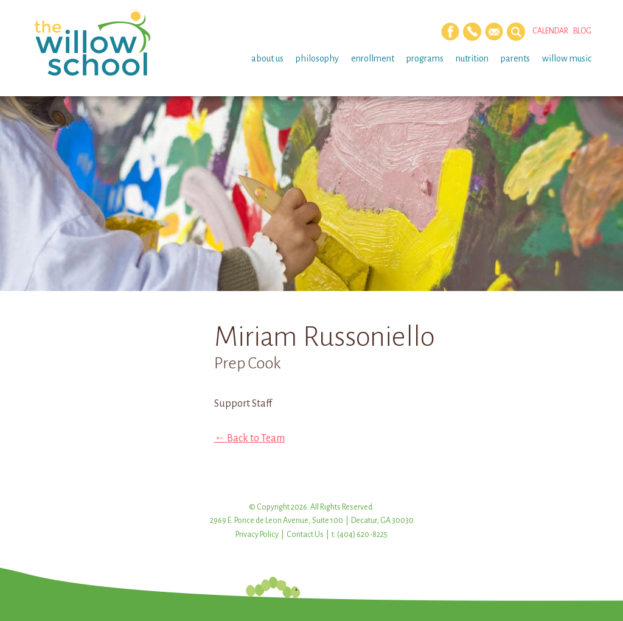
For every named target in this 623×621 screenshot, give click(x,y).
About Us (267, 58)
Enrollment (372, 58)
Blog (582, 31)
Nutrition (472, 58)
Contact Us (305, 534)
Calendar (550, 31)
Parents (515, 58)
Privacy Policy (257, 534)
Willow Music (566, 58)
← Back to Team (249, 438)
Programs (425, 58)
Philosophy (317, 58)
